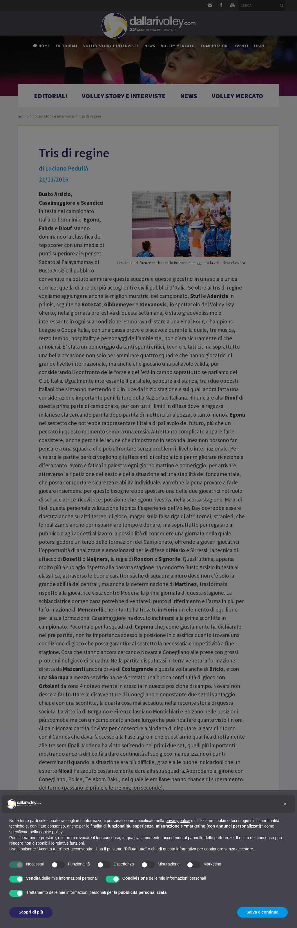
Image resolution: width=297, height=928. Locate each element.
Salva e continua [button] (262, 912)
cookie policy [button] (50, 832)
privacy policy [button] (178, 820)
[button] (284, 804)
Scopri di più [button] (31, 912)
